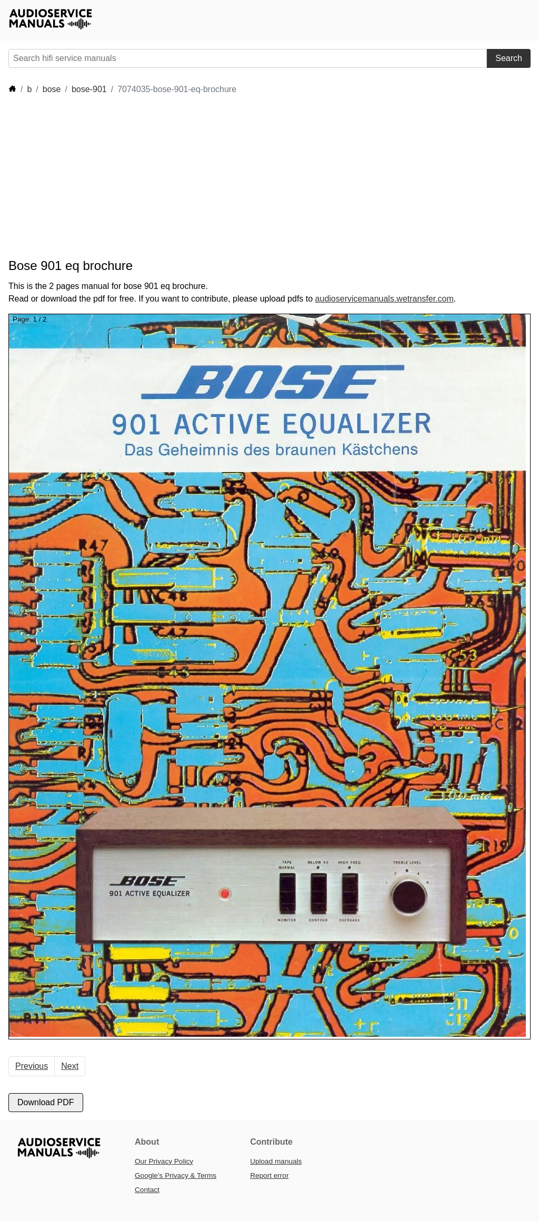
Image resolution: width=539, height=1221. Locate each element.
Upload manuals (276, 1161)
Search (508, 58)
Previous (31, 1066)
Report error (269, 1175)
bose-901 (89, 89)
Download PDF (45, 1102)
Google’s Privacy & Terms (175, 1175)
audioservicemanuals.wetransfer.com (384, 298)
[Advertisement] (200, 177)
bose (52, 89)
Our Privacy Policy (164, 1161)
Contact (147, 1190)
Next (69, 1066)
